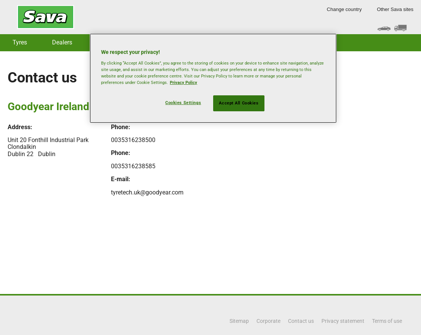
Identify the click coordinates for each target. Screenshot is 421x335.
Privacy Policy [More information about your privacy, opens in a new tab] (183, 82)
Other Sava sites (395, 9)
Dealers (62, 42)
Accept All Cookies (238, 103)
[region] (213, 78)
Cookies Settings (183, 102)
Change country (344, 9)
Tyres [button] (20, 42)
